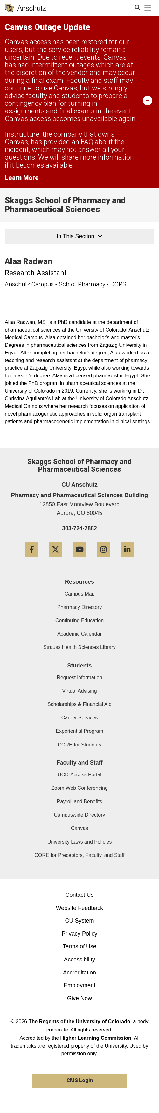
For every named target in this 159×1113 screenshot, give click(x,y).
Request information (79, 677)
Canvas (79, 828)
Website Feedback (79, 908)
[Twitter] (55, 559)
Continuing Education (79, 620)
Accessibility (79, 959)
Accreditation (79, 972)
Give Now (79, 998)
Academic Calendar (79, 634)
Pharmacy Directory (79, 607)
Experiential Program (79, 731)
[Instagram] (103, 559)
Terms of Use (79, 946)
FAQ (87, 142)
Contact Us (79, 895)
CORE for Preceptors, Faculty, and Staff (79, 855)
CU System (79, 920)
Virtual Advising (79, 691)
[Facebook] (31, 559)
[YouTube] (79, 559)
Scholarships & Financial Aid (79, 704)
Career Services (79, 717)
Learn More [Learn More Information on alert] (22, 178)
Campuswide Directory (79, 814)
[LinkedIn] (127, 559)
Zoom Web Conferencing (79, 788)
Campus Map (79, 593)
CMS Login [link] (79, 1080)
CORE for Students (79, 744)
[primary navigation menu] (148, 8)
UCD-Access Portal (79, 774)
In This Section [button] (79, 236)
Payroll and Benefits (79, 801)
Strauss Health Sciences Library (79, 647)
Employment (79, 985)
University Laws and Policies (79, 842)
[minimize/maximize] (147, 100)
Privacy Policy (79, 934)
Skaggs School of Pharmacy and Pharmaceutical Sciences (65, 205)
